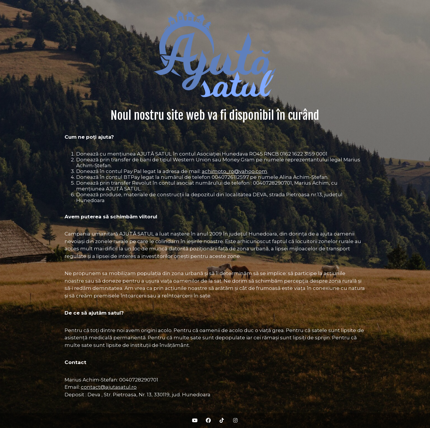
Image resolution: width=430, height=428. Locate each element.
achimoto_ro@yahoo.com (234, 171)
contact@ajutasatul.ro (109, 387)
